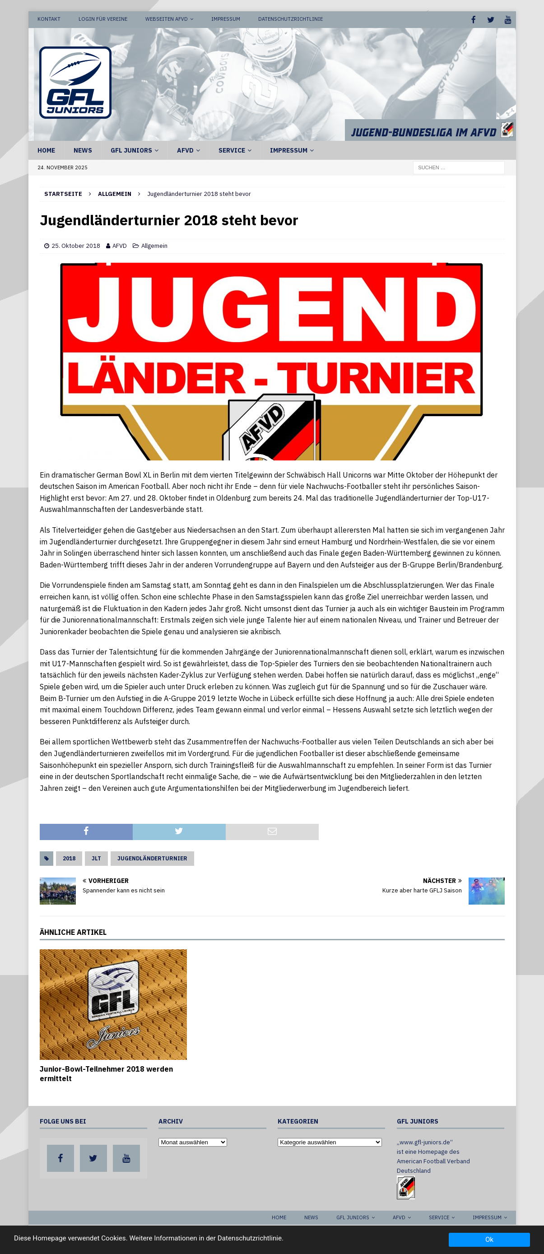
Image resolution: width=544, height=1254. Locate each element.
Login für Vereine (103, 19)
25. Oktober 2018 (75, 245)
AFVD (185, 149)
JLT (96, 857)
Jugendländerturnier (152, 857)
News (83, 149)
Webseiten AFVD (166, 19)
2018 (69, 857)
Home (46, 149)
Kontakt (48, 19)
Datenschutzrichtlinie (290, 19)
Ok (489, 1239)
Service (232, 149)
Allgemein (154, 245)
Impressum (225, 19)
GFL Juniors (131, 149)
